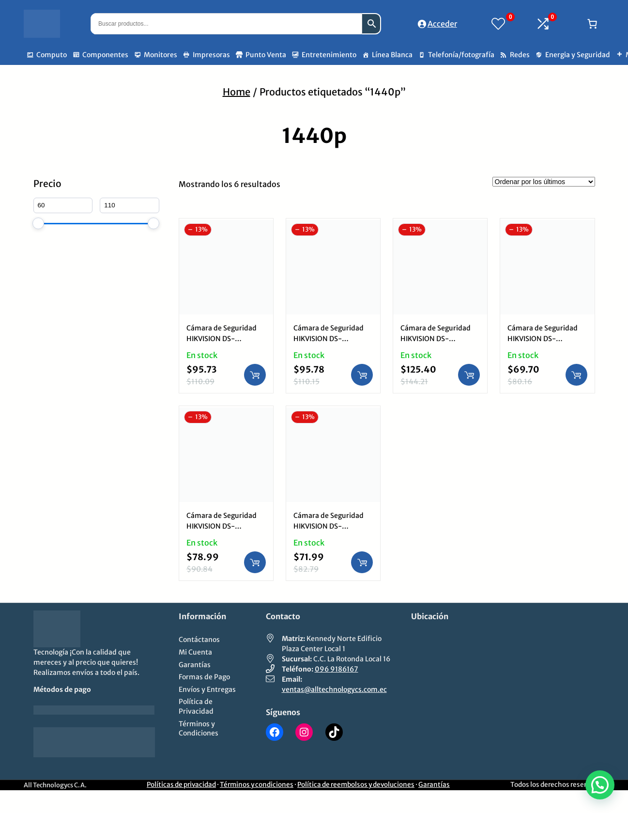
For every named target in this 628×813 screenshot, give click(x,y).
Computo (51, 54)
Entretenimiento (329, 54)
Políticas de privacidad (181, 785)
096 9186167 (336, 669)
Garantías (434, 785)
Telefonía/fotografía (461, 54)
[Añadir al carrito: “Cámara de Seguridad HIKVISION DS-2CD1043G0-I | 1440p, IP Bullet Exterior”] (576, 375)
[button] (599, 784)
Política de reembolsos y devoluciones (355, 785)
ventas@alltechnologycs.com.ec (334, 689)
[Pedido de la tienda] (543, 182)
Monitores (160, 54)
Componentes (105, 54)
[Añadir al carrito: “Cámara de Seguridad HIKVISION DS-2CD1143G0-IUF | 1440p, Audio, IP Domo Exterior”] (255, 562)
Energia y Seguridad (577, 54)
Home (236, 92)
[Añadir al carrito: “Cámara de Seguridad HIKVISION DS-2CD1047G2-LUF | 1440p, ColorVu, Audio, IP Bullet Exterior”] (362, 375)
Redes (520, 54)
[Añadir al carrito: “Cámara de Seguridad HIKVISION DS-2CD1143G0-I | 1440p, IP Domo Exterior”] (362, 562)
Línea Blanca (392, 54)
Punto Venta (265, 54)
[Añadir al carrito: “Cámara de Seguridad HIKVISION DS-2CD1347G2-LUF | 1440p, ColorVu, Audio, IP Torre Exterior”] (255, 375)
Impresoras (211, 54)
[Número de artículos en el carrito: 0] (592, 24)
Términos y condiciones (256, 785)
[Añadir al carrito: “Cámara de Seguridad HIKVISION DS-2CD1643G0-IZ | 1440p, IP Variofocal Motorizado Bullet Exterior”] (469, 375)
